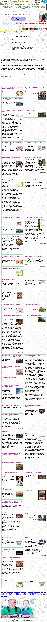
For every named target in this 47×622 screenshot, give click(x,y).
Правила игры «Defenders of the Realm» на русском (11, 536)
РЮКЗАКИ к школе (39, 5)
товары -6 (37, 592)
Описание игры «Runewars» (10, 180)
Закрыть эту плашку (27, 620)
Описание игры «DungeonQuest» (11, 268)
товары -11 (26, 593)
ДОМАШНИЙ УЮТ (8, 6)
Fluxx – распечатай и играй (33, 157)
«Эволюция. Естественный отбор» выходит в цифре (12, 143)
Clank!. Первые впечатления (33, 315)
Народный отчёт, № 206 (9, 377)
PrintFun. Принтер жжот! (32, 579)
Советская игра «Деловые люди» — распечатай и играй (12, 278)
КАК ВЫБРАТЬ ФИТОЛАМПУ (23, 7)
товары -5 (30, 592)
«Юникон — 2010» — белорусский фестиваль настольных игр (12, 502)
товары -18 (33, 594)
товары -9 (11, 593)
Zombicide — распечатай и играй (11, 236)
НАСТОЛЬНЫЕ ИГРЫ (36, 6)
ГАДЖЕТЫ (5, 7)
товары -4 (23, 592)
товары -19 (41, 594)
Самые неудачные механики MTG (35, 488)
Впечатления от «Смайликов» (33, 278)
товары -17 (26, 594)
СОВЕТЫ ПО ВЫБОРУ (26, 5)
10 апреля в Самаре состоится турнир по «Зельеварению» (11, 454)
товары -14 (4, 594)
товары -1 (3, 592)
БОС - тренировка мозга (22, 6)
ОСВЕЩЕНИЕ (4, 5)
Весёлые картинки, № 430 (32, 304)
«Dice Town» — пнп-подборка (10, 405)
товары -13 (40, 593)
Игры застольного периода (33, 472)
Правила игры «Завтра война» (11, 217)
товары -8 (4, 593)
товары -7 (43, 592)
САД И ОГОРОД (14, 5)
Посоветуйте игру (30, 110)
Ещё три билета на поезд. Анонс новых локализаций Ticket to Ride (12, 356)
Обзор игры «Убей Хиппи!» (10, 227)
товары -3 (17, 592)
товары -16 (18, 594)
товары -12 (33, 593)
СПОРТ (11, 7)
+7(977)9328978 (4, 1)
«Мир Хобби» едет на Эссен (33, 256)
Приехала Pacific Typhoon (32, 180)
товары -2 (10, 592)
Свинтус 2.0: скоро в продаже (11, 290)
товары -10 (18, 593)
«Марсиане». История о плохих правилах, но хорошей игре (11, 558)
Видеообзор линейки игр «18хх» (11, 462)
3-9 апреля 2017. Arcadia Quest (11, 512)
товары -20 (4, 596)
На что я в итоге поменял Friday (34, 217)
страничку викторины (7, 67)
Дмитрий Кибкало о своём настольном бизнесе (32, 356)
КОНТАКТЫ (36, 7)
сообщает (25, 59)
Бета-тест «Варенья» (8, 549)
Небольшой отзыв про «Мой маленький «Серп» (10, 386)
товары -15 (11, 594)
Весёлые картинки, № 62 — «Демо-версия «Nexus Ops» (12, 88)
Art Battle (4, 431)
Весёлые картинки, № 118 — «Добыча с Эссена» (10, 579)
